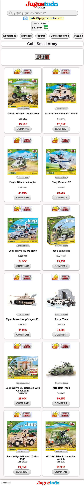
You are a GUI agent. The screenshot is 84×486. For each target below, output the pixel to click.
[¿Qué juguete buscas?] (42, 13)
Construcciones (60, 36)
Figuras (41, 36)
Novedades (9, 36)
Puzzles (78, 36)
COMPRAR (23, 129)
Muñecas (26, 36)
